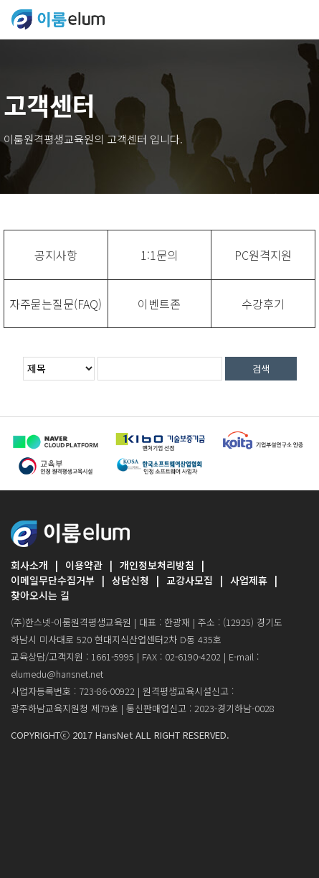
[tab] (56, 254)
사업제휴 (248, 580)
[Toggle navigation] (299, 19)
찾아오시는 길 (40, 595)
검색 (261, 368)
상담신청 (130, 580)
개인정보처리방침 (157, 565)
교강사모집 (189, 580)
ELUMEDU (58, 19)
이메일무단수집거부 (53, 580)
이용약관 (84, 565)
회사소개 (29, 565)
